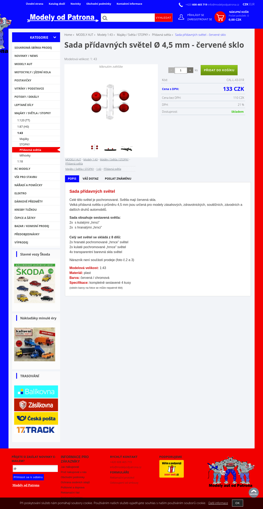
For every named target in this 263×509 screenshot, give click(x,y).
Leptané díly (23, 105)
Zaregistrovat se (199, 19)
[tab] (72, 178)
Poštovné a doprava (72, 487)
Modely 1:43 (90, 159)
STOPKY (24, 144)
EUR (252, 4)
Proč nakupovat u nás (74, 472)
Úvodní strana (34, 4)
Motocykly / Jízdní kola (32, 72)
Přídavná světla (74, 163)
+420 (197, 4)
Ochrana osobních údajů (75, 482)
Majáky (24, 139)
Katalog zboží (57, 4)
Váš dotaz (91, 178)
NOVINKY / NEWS (26, 56)
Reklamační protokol (122, 477)
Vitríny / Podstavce (29, 88)
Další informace (218, 503)
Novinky (76, 4)
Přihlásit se (195, 15)
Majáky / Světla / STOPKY (114, 159)
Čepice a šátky (24, 218)
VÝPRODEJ (21, 242)
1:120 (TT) (23, 120)
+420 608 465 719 (121, 462)
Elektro (20, 193)
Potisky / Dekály (26, 97)
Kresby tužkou (25, 210)
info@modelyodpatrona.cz (223, 4)
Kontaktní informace (129, 4)
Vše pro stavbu (25, 177)
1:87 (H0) (23, 126)
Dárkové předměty (28, 201)
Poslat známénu (118, 178)
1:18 (20, 161)
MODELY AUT (73, 159)
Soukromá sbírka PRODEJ (33, 48)
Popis (72, 178)
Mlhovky (24, 155)
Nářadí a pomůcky (28, 185)
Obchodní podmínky (98, 4)
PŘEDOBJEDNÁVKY (26, 234)
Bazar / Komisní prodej (31, 226)
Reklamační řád (70, 492)
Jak (70, 466)
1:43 (98, 169)
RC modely (22, 169)
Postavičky (22, 80)
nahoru (254, 493)
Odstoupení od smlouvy (124, 482)
